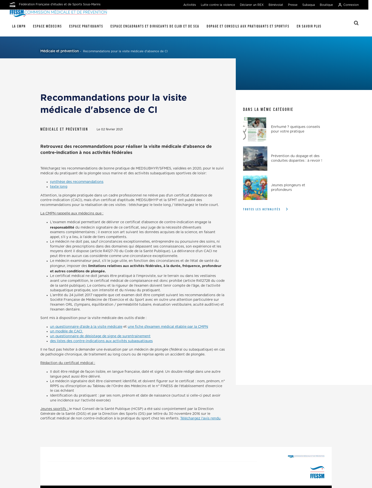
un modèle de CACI (66, 331)
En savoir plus (309, 26)
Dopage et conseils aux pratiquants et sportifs (248, 26)
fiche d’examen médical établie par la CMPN (171, 326)
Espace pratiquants (86, 26)
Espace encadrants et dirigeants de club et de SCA (154, 26)
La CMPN (19, 26)
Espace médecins (47, 26)
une (131, 326)
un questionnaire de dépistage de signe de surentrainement (100, 336)
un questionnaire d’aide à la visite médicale (86, 326)
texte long (58, 186)
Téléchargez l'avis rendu (200, 418)
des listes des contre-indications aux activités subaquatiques (101, 341)
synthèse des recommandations (76, 182)
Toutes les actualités (262, 209)
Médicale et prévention (59, 51)
